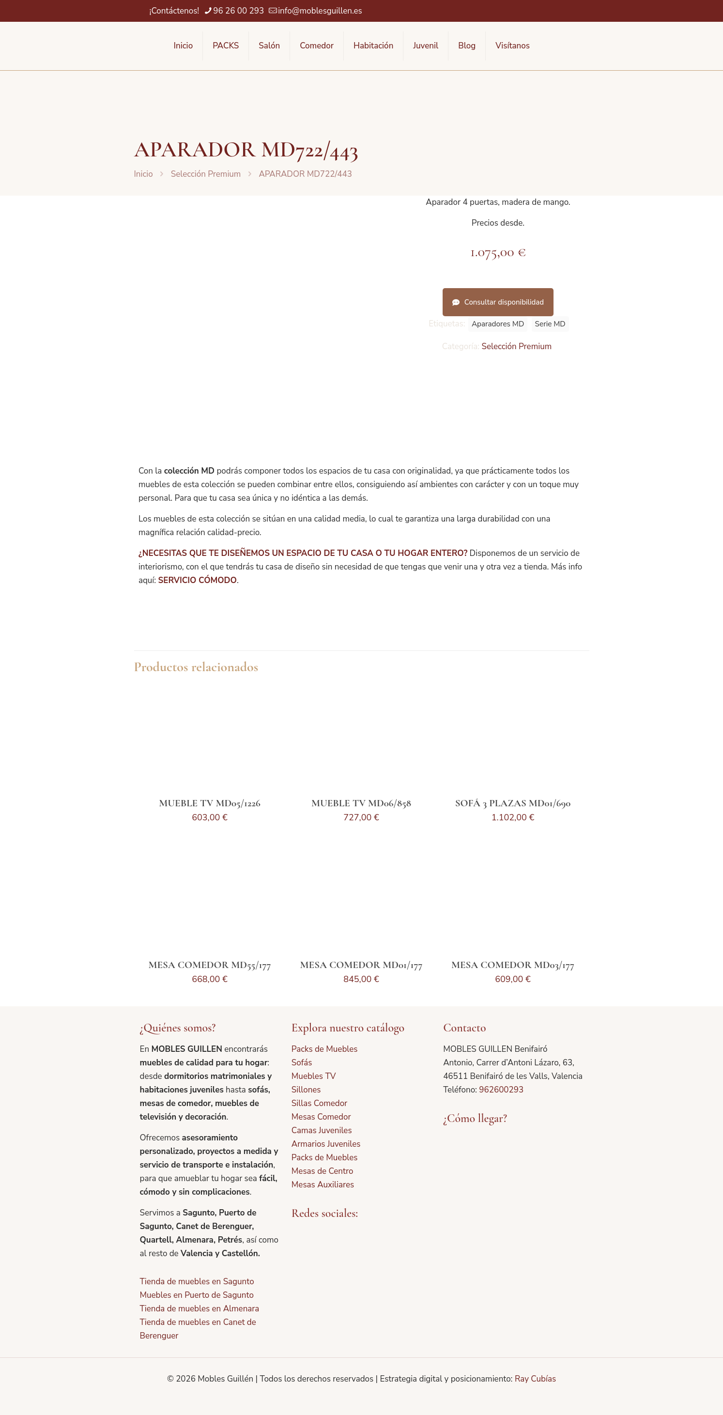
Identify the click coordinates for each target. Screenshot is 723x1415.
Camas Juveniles (322, 1130)
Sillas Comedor (319, 1103)
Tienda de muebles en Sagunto (197, 1281)
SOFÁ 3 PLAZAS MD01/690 (513, 803)
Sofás (302, 1062)
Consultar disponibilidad (498, 302)
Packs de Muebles (325, 1049)
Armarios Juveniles (326, 1144)
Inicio (143, 174)
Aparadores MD (498, 324)
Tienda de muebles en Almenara (200, 1308)
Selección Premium (206, 174)
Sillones (306, 1089)
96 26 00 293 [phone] (238, 10)
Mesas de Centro (323, 1171)
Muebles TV (314, 1076)
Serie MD (550, 324)
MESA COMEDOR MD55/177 (209, 965)
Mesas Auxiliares (323, 1184)
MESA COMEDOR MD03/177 (512, 965)
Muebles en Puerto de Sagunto (197, 1295)
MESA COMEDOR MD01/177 (361, 965)
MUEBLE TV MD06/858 (361, 803)
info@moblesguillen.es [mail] (320, 10)
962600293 (501, 1089)
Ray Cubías (535, 1378)
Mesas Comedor (321, 1117)
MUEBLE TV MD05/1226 (209, 803)
